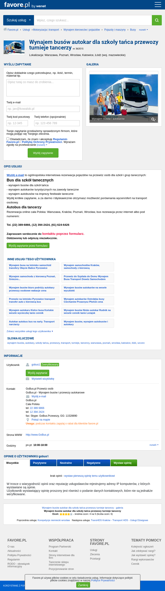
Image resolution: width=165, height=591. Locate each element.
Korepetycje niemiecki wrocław (54, 520)
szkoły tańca (42, 343)
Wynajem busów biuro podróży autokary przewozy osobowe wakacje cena (31, 289)
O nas (11, 546)
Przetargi (95, 558)
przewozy (55, 343)
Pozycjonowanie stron (61, 569)
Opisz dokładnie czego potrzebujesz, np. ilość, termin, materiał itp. (39, 74)
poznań (106, 343)
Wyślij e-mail (15, 175)
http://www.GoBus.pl (37, 434)
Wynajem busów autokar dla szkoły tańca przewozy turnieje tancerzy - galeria (82, 507)
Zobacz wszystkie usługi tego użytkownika (29, 331)
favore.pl (29, 4)
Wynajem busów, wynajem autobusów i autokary (86, 323)
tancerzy (85, 343)
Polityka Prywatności (19, 555)
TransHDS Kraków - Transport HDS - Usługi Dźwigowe (119, 520)
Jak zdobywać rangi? (143, 550)
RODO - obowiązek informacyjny (19, 565)
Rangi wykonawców (142, 559)
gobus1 (36, 364)
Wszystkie (12, 462)
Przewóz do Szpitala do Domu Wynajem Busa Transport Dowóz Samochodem (86, 277)
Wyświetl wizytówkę (43, 378)
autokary (29, 343)
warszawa (96, 343)
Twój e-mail (13, 102)
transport (65, 343)
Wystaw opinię (122, 462)
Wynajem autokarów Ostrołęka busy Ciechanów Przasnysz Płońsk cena (84, 300)
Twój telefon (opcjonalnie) (50, 116)
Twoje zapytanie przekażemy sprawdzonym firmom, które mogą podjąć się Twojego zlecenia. (41, 132)
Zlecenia (95, 554)
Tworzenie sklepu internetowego (59, 563)
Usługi (93, 550)
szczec (141, 343)
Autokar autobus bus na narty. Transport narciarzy (32, 323)
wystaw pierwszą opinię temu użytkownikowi (89, 475)
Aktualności (14, 550)
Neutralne (66, 462)
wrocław (116, 343)
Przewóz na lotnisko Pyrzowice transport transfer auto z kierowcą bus (32, 300)
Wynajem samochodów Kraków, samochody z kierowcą (82, 266)
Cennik (135, 563)
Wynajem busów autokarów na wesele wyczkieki (85, 289)
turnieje (75, 343)
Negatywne (93, 462)
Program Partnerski (60, 546)
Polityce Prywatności (103, 580)
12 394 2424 (37, 411)
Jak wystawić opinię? (143, 555)
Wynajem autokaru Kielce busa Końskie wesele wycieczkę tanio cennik (31, 311)
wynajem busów (15, 343)
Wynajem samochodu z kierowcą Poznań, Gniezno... (32, 277)
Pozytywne (39, 462)
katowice (126, 343)
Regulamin (14, 559)
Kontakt (53, 550)
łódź (134, 343)
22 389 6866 (37, 408)
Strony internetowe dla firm (61, 556)
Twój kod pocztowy (18, 116)
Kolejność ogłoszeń (142, 546)
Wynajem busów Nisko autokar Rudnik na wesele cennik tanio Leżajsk (87, 311)
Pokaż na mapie (41, 419)
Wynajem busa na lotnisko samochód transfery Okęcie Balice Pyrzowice (30, 266)
